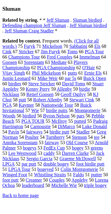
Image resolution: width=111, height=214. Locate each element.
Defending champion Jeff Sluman (34, 25)
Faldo (78, 174)
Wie (35, 110)
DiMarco (66, 126)
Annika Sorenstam (20, 142)
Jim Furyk (50, 51)
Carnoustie (40, 126)
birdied (29, 115)
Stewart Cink (81, 99)
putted (80, 121)
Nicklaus (10, 94)
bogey (77, 147)
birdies (14, 83)
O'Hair (88, 67)
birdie (84, 89)
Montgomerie (87, 110)
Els (97, 46)
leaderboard (33, 185)
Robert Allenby (47, 99)
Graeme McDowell (77, 158)
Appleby (79, 179)
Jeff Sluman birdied (88, 25)
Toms (72, 51)
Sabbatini (78, 46)
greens (97, 147)
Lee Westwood (22, 153)
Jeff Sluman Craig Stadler (29, 30)
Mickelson (52, 46)
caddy (49, 153)
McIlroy (59, 121)
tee (96, 137)
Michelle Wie (64, 185)
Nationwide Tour (57, 105)
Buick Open (94, 78)
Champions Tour (24, 56)
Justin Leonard (16, 78)
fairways (34, 131)
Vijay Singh (13, 72)
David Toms (73, 83)
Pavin (13, 131)
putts (72, 72)
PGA (7, 105)
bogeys (29, 147)
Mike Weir (48, 78)
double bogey (56, 163)
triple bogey (95, 185)
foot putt (10, 179)
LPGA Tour (19, 169)
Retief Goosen (40, 94)
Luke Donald (94, 126)
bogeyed (46, 169)
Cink (7, 51)
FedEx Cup (54, 147)
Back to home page (20, 195)
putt (22, 99)
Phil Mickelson (46, 72)
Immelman (89, 56)
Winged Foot (14, 174)
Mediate (58, 62)
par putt (29, 163)
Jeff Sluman (57, 20)
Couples (57, 179)
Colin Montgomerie (79, 169)
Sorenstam (34, 62)
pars (81, 115)
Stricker (26, 51)
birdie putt (59, 131)
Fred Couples (60, 56)
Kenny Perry (38, 89)
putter (96, 174)
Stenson (79, 137)
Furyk (29, 46)
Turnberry (55, 137)
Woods (8, 115)
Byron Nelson (56, 115)
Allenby (64, 89)
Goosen (9, 62)
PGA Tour (94, 51)
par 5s (70, 78)
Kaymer (26, 105)
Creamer (34, 179)
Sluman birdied (87, 20)
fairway (52, 142)
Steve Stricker (41, 83)
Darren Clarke (75, 153)
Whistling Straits (50, 174)
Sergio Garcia (39, 158)
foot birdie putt (90, 163)
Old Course (77, 142)
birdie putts (56, 110)
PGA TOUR (32, 121)
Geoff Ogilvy (73, 94)
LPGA (8, 163)
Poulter (31, 137)
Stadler (83, 131)
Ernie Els (93, 72)
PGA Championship (56, 67)
